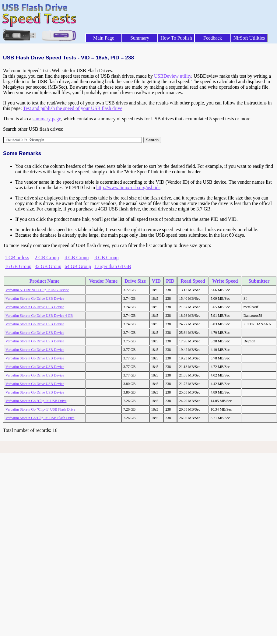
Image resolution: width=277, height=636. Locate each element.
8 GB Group (106, 257)
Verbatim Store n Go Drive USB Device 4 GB (39, 315)
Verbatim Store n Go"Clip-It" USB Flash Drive (39, 418)
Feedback (212, 38)
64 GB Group (78, 266)
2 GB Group (47, 257)
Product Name (44, 281)
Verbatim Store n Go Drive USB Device (34, 298)
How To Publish (176, 38)
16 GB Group (18, 266)
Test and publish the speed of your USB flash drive (72, 108)
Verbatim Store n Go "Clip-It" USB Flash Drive (40, 409)
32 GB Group (48, 266)
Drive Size (135, 281)
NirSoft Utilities (249, 38)
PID (170, 281)
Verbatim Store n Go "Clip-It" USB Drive (35, 401)
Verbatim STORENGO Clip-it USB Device (37, 290)
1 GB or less (17, 257)
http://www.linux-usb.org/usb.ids (128, 187)
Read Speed (193, 281)
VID (156, 281)
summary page (47, 118)
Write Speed (225, 281)
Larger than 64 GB (112, 266)
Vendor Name (103, 281)
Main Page (103, 38)
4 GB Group (77, 257)
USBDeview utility (172, 76)
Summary (139, 38)
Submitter (258, 281)
